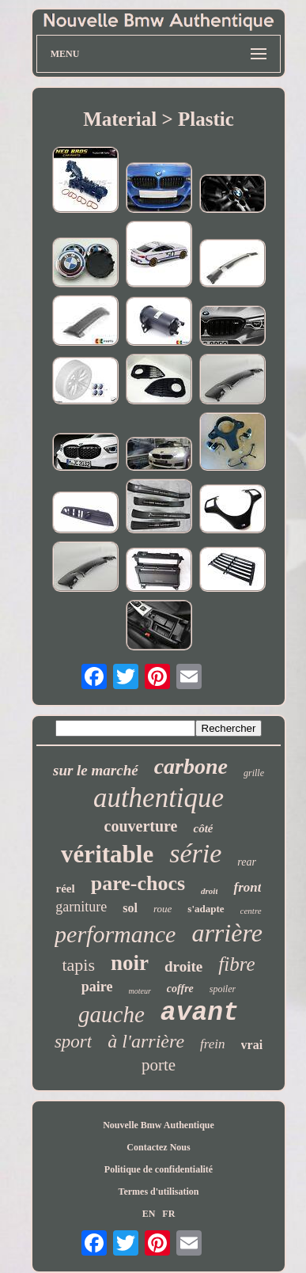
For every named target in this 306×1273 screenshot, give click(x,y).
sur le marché (95, 770)
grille (254, 773)
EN (149, 1213)
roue (162, 909)
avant (200, 1013)
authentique (158, 797)
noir (130, 963)
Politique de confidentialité (158, 1169)
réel (65, 888)
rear (246, 862)
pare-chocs (138, 883)
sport (73, 1041)
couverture (141, 826)
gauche (111, 1014)
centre (251, 910)
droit (209, 891)
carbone (191, 766)
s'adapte (205, 909)
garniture (81, 907)
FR (168, 1213)
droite (183, 966)
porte (159, 1064)
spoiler (223, 989)
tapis (78, 965)
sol (130, 908)
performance (115, 934)
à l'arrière (146, 1041)
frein (212, 1043)
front (247, 887)
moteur (140, 991)
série (195, 853)
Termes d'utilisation (159, 1191)
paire (97, 987)
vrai (252, 1044)
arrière (226, 933)
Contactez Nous (158, 1147)
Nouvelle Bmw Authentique (158, 1125)
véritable (107, 854)
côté (203, 828)
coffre (180, 989)
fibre (236, 964)
